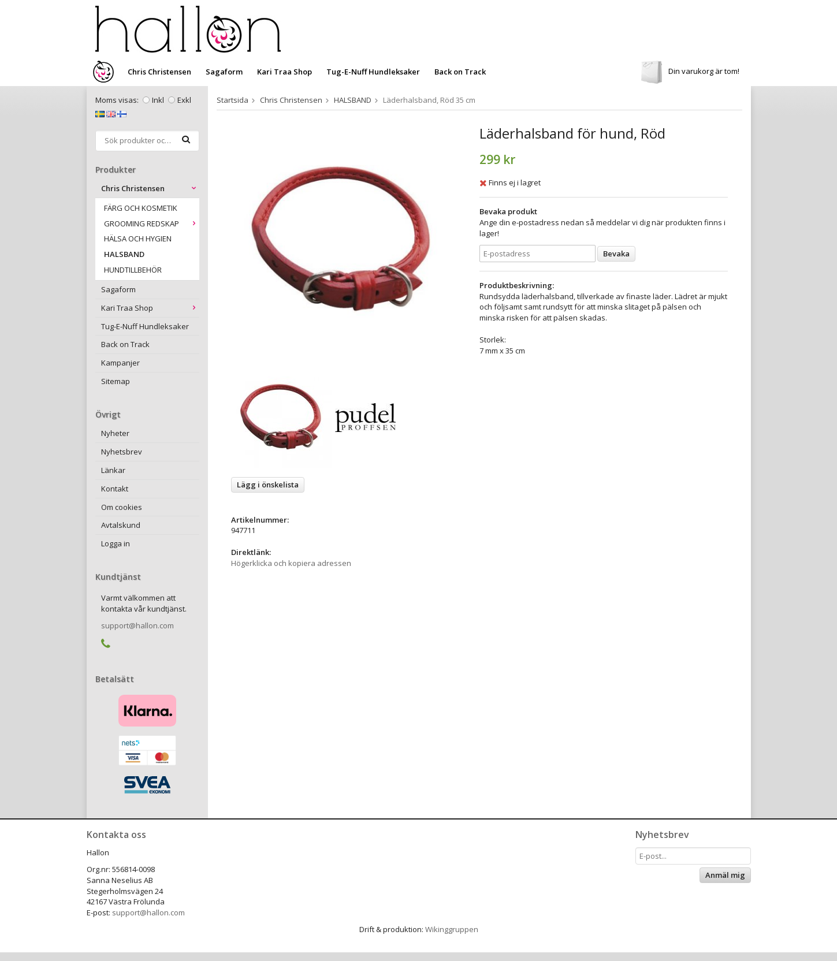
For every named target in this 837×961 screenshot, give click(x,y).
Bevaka (616, 253)
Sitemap (115, 381)
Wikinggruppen (451, 929)
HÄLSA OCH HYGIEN (138, 238)
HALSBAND (124, 254)
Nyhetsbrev (121, 451)
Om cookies (121, 507)
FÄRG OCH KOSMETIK (140, 208)
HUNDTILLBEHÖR (133, 270)
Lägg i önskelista (268, 484)
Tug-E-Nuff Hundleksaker (373, 71)
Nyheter (115, 433)
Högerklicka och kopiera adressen (291, 563)
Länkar (113, 470)
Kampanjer (120, 362)
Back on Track (460, 71)
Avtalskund (120, 525)
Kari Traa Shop (284, 71)
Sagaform (224, 71)
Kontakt (114, 488)
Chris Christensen (159, 71)
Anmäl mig (725, 875)
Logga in (115, 543)
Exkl (184, 100)
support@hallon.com (137, 625)
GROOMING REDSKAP (151, 223)
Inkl (158, 100)
